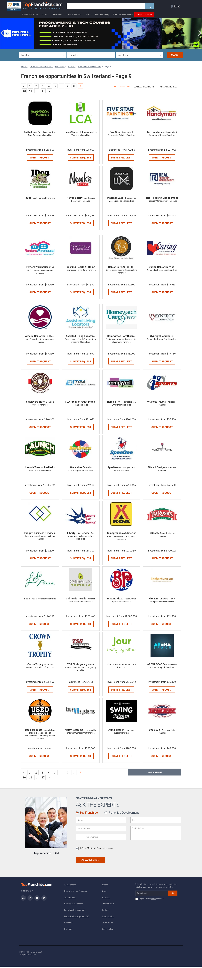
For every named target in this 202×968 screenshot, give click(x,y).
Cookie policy (107, 930)
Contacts (106, 911)
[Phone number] (96, 838)
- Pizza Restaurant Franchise (43, 600)
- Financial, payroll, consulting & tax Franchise (40, 537)
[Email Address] (101, 830)
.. (61, 86)
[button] (175, 7)
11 (30, 91)
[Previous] (23, 86)
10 (24, 91)
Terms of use (107, 924)
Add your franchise (144, 14)
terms (153, 900)
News (104, 892)
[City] (155, 821)
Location (45, 14)
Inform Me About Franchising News (94, 849)
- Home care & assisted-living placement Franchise (40, 340)
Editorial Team (108, 905)
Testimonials (70, 899)
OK (172, 894)
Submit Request (40, 157)
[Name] (101, 821)
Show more (154, 774)
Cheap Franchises (168, 86)
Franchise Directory (30, 14)
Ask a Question (90, 861)
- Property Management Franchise (162, 201)
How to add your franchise (75, 892)
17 (43, 91)
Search (175, 55)
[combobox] (42, 55)
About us (106, 899)
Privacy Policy (108, 918)
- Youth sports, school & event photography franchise (80, 669)
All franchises (70, 886)
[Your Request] (155, 834)
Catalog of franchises (73, 905)
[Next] (49, 90)
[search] (106, 6)
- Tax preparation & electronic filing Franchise (81, 537)
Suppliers (68, 924)
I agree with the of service (149, 900)
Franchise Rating (102, 14)
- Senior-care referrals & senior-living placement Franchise (80, 340)
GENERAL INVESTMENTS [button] (145, 86)
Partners (68, 930)
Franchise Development (123, 14)
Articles (105, 886)
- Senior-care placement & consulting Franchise (121, 270)
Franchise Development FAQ (76, 918)
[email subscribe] (151, 895)
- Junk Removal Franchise (43, 198)
